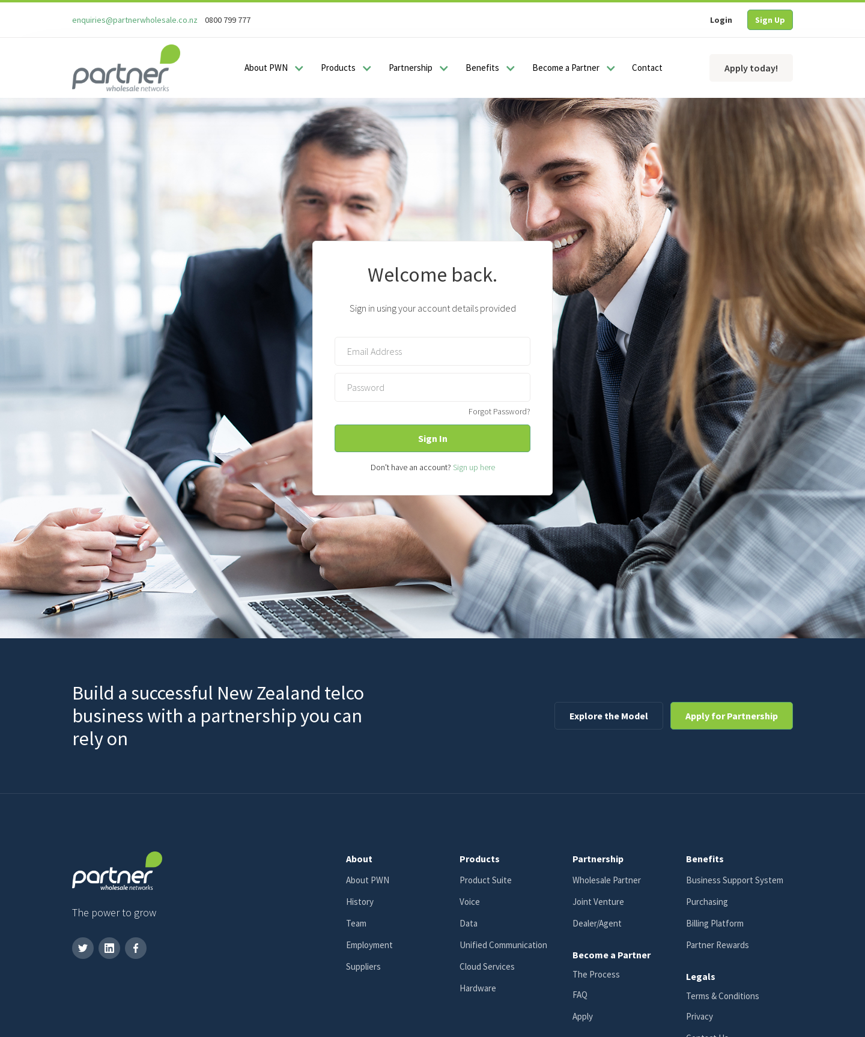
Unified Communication (503, 945)
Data (469, 923)
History (360, 901)
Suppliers (363, 966)
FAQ (579, 994)
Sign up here (474, 467)
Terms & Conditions (722, 996)
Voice (470, 901)
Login (721, 19)
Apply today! (751, 68)
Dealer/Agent (597, 923)
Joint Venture (598, 901)
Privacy (699, 1016)
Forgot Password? (499, 411)
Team (356, 923)
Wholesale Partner (606, 880)
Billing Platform (715, 923)
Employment (369, 945)
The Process (596, 974)
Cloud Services (487, 966)
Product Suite (486, 880)
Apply (582, 1016)
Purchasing (707, 901)
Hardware (478, 988)
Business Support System (734, 880)
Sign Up (770, 19)
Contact (647, 67)
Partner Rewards (717, 945)
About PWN (367, 880)
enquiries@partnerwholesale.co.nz (135, 19)
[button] (272, 68)
